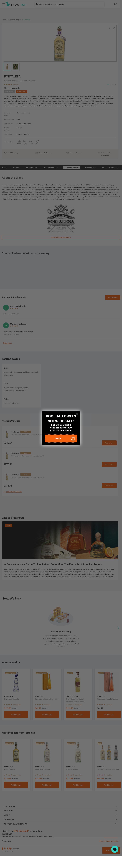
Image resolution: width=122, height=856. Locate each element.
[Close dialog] (77, 414)
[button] (61, 438)
